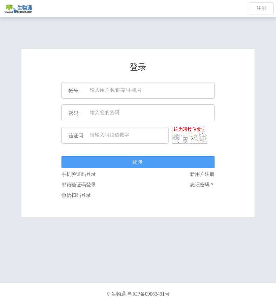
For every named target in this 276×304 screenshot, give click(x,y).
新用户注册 (202, 174)
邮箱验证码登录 (78, 184)
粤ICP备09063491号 (148, 294)
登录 (138, 162)
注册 (261, 8)
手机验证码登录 (78, 174)
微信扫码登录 (76, 195)
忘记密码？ (202, 184)
